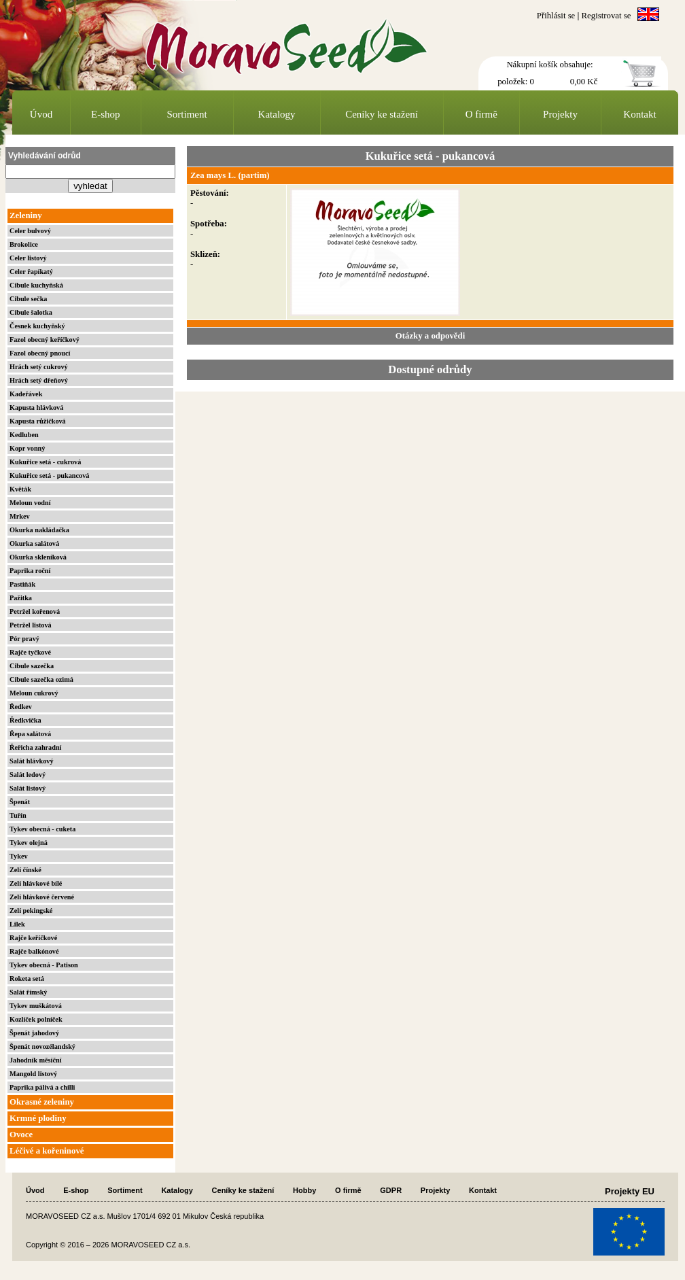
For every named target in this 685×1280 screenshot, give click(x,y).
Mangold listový (33, 1073)
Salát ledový (28, 774)
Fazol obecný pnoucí (40, 353)
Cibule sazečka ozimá (41, 679)
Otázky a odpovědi (430, 336)
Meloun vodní (30, 502)
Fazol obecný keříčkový (45, 339)
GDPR (391, 1190)
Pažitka (21, 598)
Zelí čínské (25, 869)
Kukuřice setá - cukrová (45, 462)
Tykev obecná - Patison (44, 965)
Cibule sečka (28, 298)
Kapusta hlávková (36, 407)
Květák (20, 489)
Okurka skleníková (38, 557)
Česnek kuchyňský (37, 326)
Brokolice (24, 244)
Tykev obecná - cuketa (42, 829)
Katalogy (277, 114)
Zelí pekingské (31, 910)
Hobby (304, 1190)
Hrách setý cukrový (39, 366)
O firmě (481, 114)
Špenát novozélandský (42, 1046)
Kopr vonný (27, 448)
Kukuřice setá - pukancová (49, 475)
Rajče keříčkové (33, 937)
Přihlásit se (556, 15)
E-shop (105, 114)
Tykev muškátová (36, 1005)
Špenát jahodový (34, 1033)
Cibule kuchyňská (36, 285)
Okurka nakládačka (39, 530)
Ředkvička (25, 720)
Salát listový (28, 788)
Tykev (19, 856)
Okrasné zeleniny (42, 1102)
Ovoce (21, 1134)
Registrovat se (606, 15)
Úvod (41, 114)
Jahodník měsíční (36, 1060)
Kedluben (24, 434)
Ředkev (21, 706)
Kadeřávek (26, 394)
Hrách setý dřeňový (39, 380)
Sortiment (187, 114)
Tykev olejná (29, 842)
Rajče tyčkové (30, 652)
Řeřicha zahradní (35, 747)
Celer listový (28, 258)
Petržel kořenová (35, 611)
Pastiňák (22, 584)
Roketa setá (27, 978)
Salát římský (28, 992)
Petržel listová (31, 625)
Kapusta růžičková (38, 421)
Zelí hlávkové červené (42, 897)
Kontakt (639, 114)
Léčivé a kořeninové (47, 1151)
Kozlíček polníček (36, 1019)
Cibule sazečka (32, 666)
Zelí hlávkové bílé (36, 883)
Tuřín (18, 815)
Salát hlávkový (32, 761)
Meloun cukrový (34, 693)
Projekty (560, 114)
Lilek (17, 924)
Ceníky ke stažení (381, 114)
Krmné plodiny (38, 1118)
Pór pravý (24, 638)
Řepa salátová (30, 734)
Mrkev (20, 516)
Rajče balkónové (34, 951)
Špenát (20, 802)
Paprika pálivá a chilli (42, 1087)
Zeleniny (26, 215)
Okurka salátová (34, 543)
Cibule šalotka (31, 312)
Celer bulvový (30, 231)
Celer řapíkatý (31, 271)
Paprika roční (30, 570)
